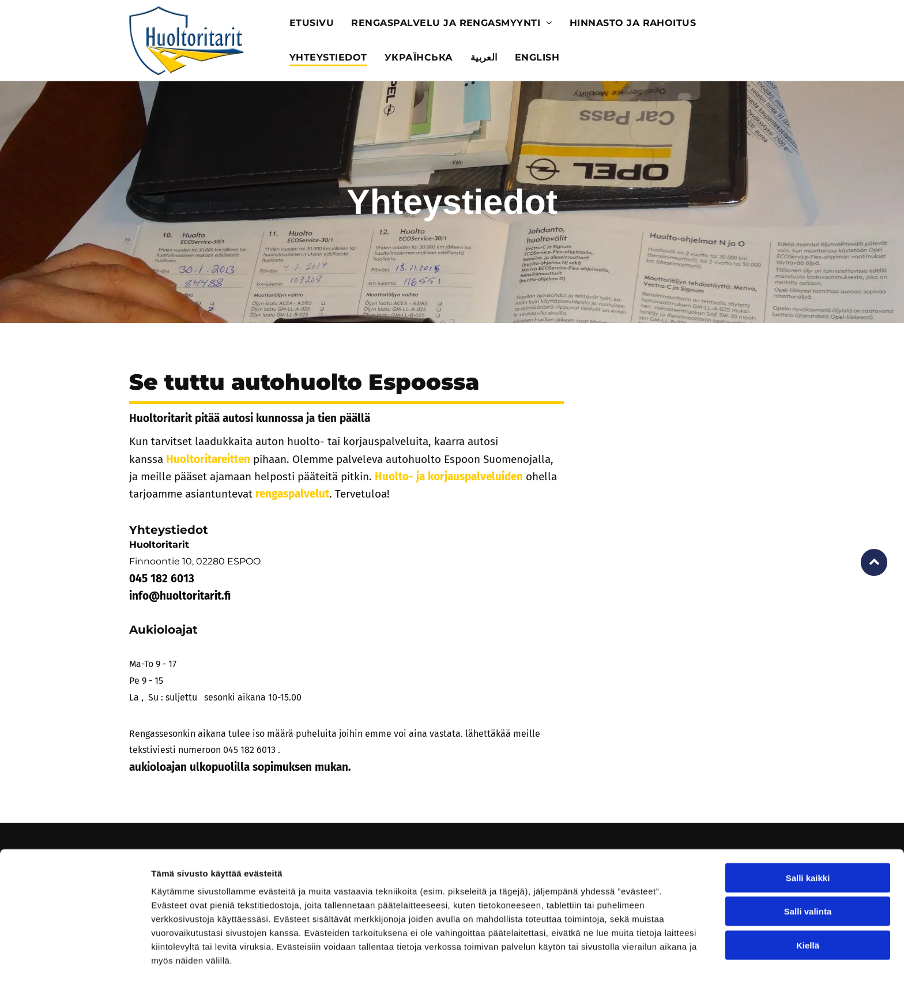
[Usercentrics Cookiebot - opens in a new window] (74, 960)
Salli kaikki (808, 840)
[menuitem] (311, 23)
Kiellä (807, 908)
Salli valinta (808, 874)
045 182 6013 (249, 749)
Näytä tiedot (617, 960)
